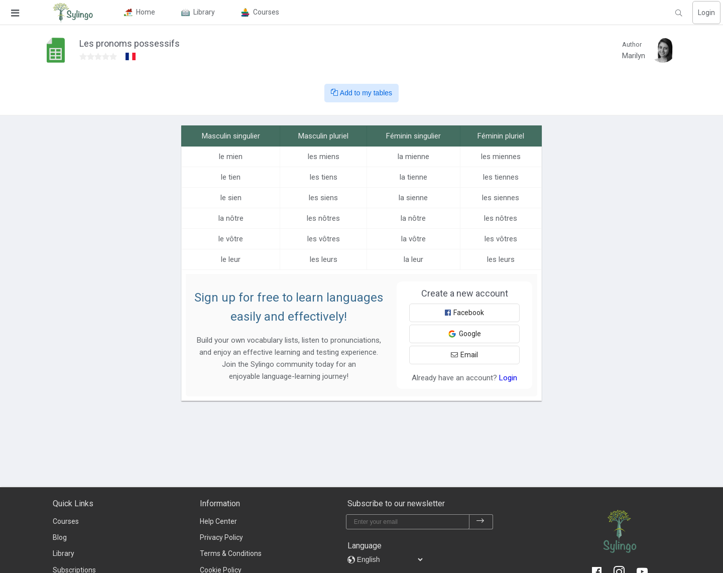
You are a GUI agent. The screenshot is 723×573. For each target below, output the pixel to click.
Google (464, 334)
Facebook (464, 313)
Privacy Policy (221, 537)
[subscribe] (480, 521)
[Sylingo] (73, 13)
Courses (66, 521)
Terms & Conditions (231, 553)
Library (63, 553)
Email (464, 355)
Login (706, 13)
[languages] (389, 559)
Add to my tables (361, 93)
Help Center (218, 521)
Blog (60, 537)
